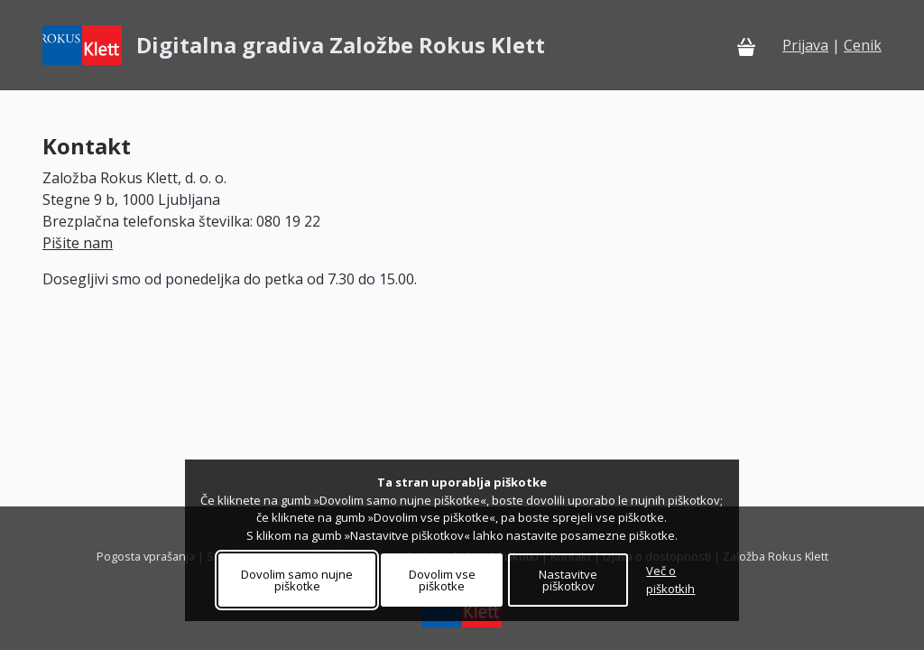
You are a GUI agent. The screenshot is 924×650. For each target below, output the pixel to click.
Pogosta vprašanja (146, 556)
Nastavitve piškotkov (568, 580)
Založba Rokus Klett (775, 556)
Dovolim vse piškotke (442, 580)
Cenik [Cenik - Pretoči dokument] (863, 45)
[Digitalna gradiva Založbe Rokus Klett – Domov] (293, 45)
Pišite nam (77, 243)
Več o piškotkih (670, 579)
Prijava (805, 45)
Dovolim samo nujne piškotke (297, 580)
